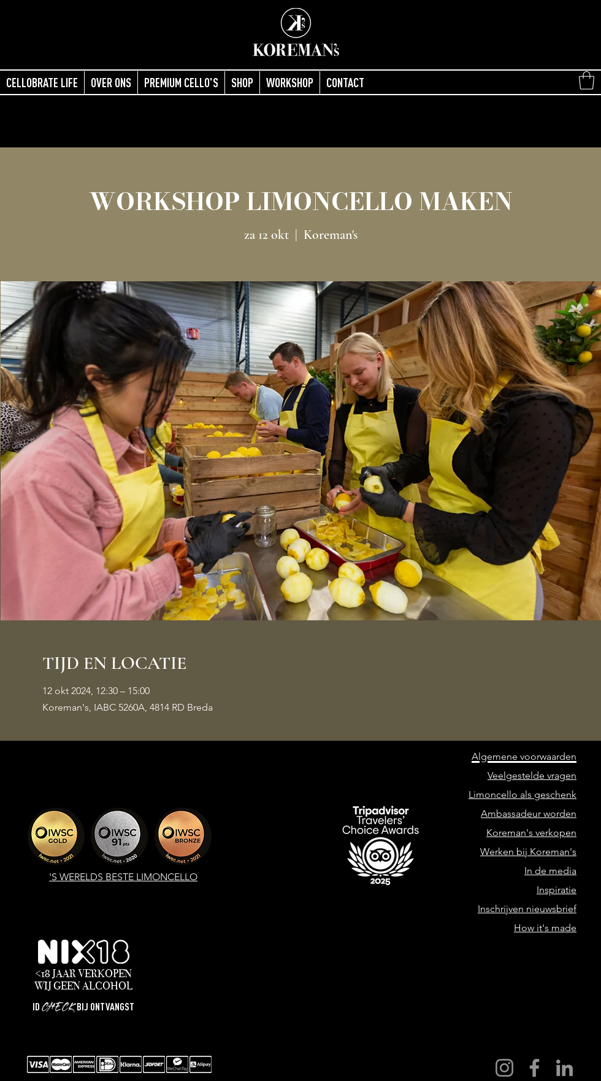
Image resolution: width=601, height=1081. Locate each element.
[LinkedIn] (564, 1068)
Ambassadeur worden (528, 813)
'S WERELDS (77, 877)
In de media (550, 870)
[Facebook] (534, 1068)
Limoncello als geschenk (522, 794)
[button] (586, 80)
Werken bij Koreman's (528, 851)
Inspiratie (556, 890)
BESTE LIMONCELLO (151, 877)
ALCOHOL (107, 986)
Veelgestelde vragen (532, 775)
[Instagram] (504, 1068)
